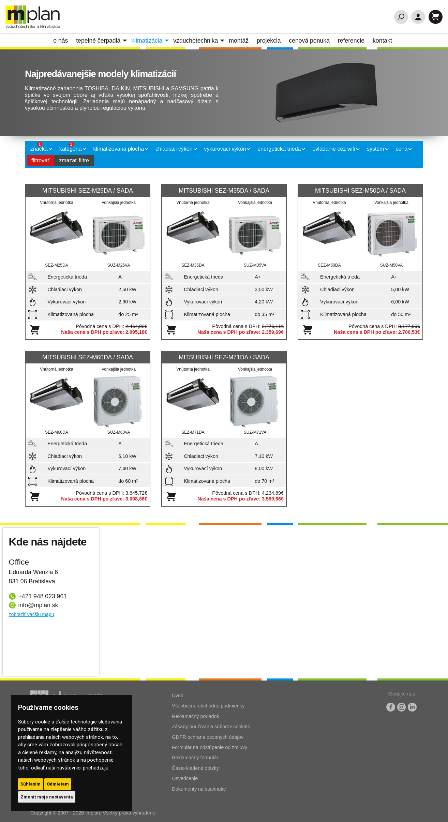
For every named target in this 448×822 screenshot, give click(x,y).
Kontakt (382, 40)
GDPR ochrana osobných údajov (207, 737)
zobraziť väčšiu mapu (31, 614)
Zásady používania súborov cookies (211, 726)
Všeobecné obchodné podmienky (208, 705)
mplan (93, 813)
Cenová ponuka (309, 40)
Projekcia (269, 40)
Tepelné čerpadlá (98, 40)
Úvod (177, 695)
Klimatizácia (146, 40)
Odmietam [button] (58, 784)
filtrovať (40, 160)
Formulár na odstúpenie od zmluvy (209, 747)
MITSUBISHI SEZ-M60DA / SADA (87, 357)
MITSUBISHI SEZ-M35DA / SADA (224, 190)
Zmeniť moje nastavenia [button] (46, 796)
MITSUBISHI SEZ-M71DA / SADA (224, 357)
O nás (60, 40)
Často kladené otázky (195, 768)
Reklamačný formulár (195, 757)
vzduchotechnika (195, 40)
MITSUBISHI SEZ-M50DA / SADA (360, 190)
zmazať (74, 160)
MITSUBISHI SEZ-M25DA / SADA (87, 190)
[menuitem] (61, 40)
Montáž (239, 40)
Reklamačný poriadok (195, 716)
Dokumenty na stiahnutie (199, 789)
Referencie (351, 40)
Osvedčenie (185, 778)
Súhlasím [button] (30, 784)
